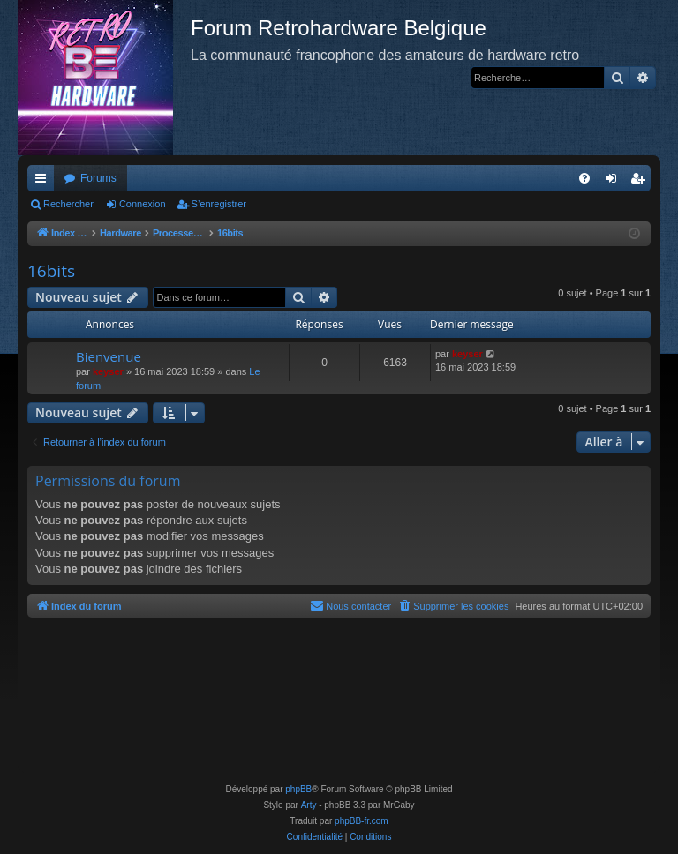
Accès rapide (44, 181)
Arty (309, 805)
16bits (51, 270)
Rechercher (68, 204)
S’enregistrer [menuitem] (641, 181)
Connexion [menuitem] (615, 181)
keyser (108, 371)
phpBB (298, 789)
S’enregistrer (219, 204)
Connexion (142, 204)
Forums (98, 178)
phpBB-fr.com (361, 821)
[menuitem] (584, 178)
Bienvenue (108, 356)
